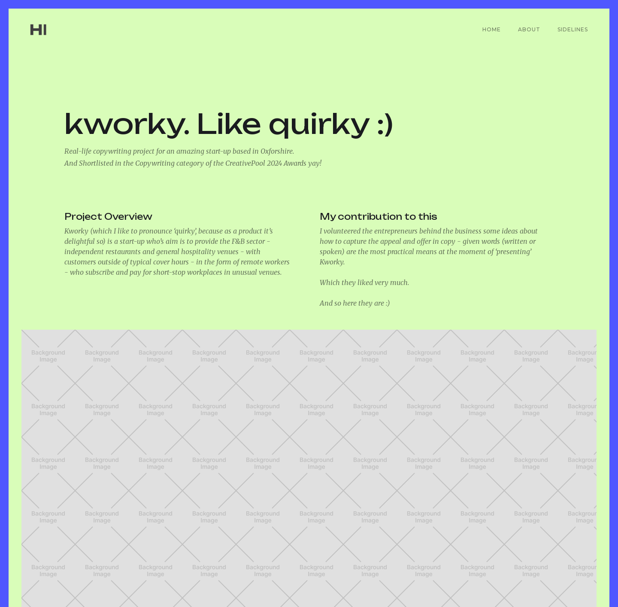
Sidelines (572, 29)
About (529, 29)
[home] (52, 29)
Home (491, 29)
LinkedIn (441, 577)
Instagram (567, 577)
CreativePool (502, 577)
